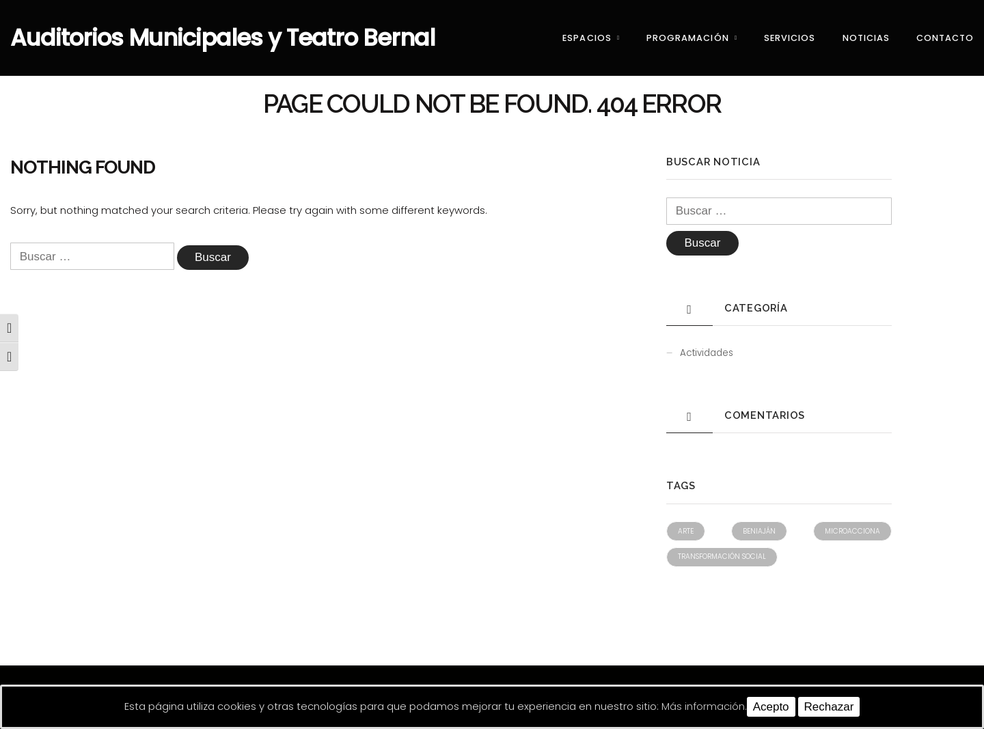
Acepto (771, 706)
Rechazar (829, 706)
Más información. (704, 706)
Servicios (789, 38)
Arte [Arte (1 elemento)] (686, 531)
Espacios (586, 38)
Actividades (706, 352)
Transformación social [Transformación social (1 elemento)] (722, 556)
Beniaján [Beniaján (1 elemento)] (759, 531)
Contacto (945, 38)
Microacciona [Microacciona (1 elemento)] (852, 531)
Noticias (866, 38)
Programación (687, 38)
